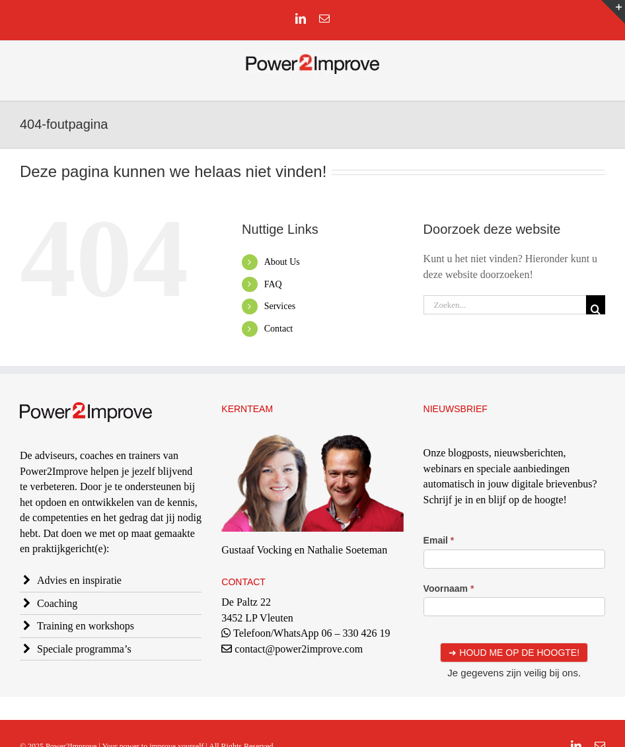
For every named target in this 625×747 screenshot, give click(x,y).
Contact (278, 329)
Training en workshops (85, 625)
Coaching (57, 603)
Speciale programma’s (84, 649)
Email (439, 540)
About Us (282, 262)
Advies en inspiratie (79, 580)
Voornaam (448, 588)
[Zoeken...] (504, 304)
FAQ (273, 284)
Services (279, 306)
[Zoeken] (595, 304)
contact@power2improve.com (299, 649)
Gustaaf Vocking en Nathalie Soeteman (304, 549)
